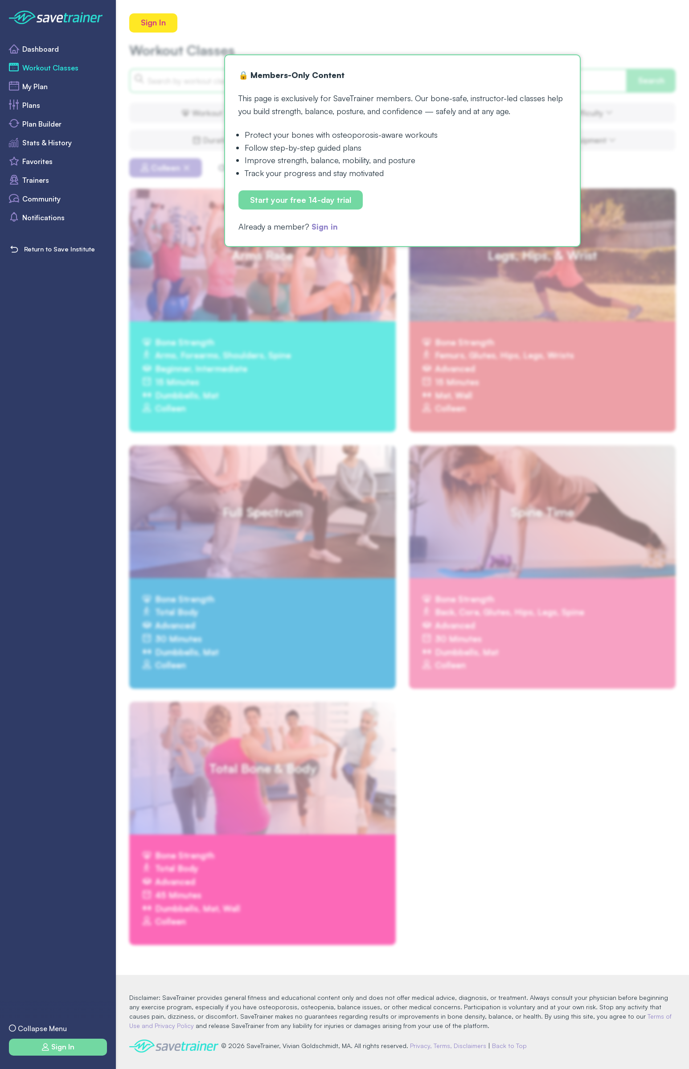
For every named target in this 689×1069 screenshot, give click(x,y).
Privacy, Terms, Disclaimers (450, 1045)
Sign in (325, 227)
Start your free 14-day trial (301, 200)
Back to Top (511, 1045)
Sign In (153, 23)
